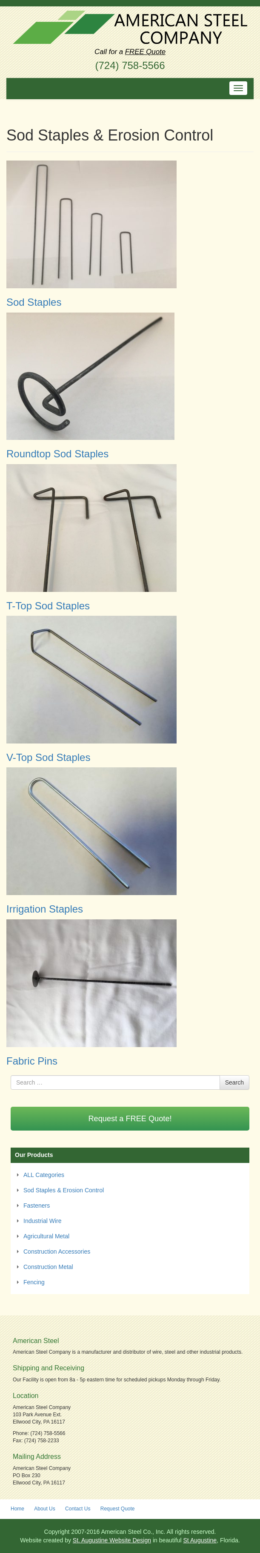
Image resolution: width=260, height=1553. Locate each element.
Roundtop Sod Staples (57, 453)
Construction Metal (48, 1266)
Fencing (34, 1282)
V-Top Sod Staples (48, 757)
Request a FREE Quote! (129, 1118)
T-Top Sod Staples (48, 605)
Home (17, 1509)
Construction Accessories (56, 1251)
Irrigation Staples (44, 909)
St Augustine (200, 1540)
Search (234, 1082)
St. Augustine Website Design (112, 1540)
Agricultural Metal (46, 1236)
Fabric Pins (31, 1061)
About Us (44, 1509)
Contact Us (77, 1509)
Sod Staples (33, 302)
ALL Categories (43, 1174)
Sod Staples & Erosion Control (63, 1190)
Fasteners (36, 1205)
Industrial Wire (42, 1220)
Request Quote (117, 1509)
